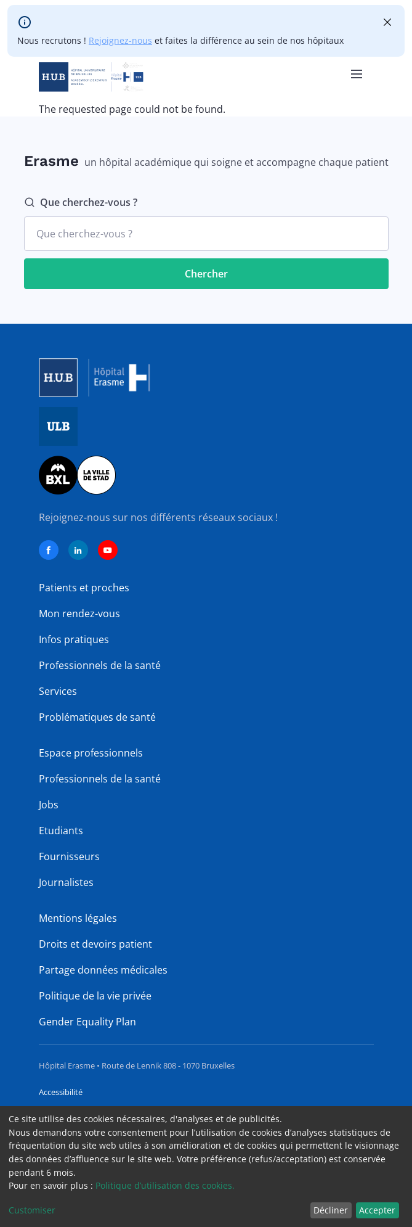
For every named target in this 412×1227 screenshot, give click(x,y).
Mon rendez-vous (79, 613)
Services (58, 691)
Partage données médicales (103, 970)
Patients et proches (84, 587)
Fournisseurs (69, 856)
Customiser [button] (32, 1210)
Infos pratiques (74, 639)
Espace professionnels (91, 753)
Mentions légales (78, 918)
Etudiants (61, 830)
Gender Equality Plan (87, 1021)
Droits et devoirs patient (95, 944)
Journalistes (66, 882)
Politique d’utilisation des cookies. (165, 1185)
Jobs (49, 804)
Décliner (330, 1210)
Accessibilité (61, 1092)
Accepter (377, 1210)
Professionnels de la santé (100, 665)
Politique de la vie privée (95, 996)
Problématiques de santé (97, 717)
